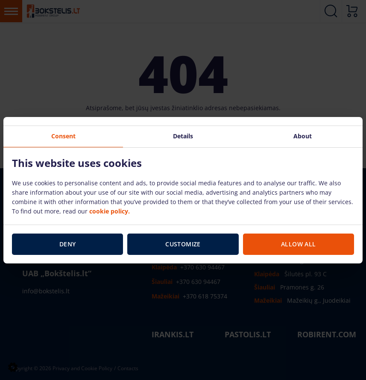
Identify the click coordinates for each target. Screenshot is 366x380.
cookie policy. (109, 211)
